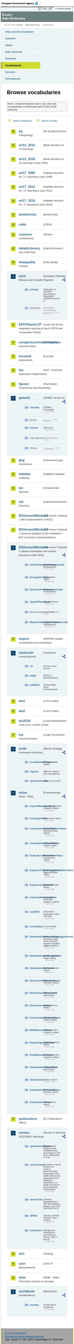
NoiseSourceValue (36, 1005)
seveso (24, 1132)
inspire (24, 638)
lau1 (22, 701)
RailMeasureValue (36, 1030)
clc (31, 666)
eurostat (25, 356)
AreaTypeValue (36, 818)
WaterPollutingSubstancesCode (36, 622)
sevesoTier (36, 1199)
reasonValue (36, 1164)
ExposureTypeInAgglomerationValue (36, 870)
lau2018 (24, 721)
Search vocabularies (22, 121)
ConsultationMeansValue (36, 843)
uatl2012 (35, 684)
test (21, 1253)
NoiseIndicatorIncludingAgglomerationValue (36, 936)
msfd (22, 748)
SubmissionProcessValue (36, 1089)
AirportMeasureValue (36, 806)
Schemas (10, 58)
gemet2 (24, 397)
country (34, 1304)
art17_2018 (27, 200)
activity (34, 289)
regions (34, 771)
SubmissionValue (36, 1102)
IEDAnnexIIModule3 (31, 529)
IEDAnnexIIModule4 (31, 547)
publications (28, 1118)
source (34, 427)
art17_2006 (27, 173)
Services (10, 72)
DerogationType (36, 577)
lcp (21, 734)
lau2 (22, 711)
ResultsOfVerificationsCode (36, 589)
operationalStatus (36, 1146)
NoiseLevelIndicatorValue (36, 980)
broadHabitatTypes (36, 762)
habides (25, 474)
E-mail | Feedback (15, 1332)
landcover (26, 652)
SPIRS (33, 1215)
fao (21, 370)
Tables (9, 45)
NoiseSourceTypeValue (36, 992)
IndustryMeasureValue (36, 897)
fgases (24, 384)
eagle (33, 675)
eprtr (22, 276)
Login (44, 8)
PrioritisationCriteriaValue (36, 1017)
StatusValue (36, 1079)
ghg (21, 460)
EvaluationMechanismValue (36, 855)
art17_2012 (27, 186)
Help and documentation (19, 31)
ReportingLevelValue (36, 1042)
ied (21, 501)
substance (36, 1230)
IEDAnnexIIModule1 (31, 515)
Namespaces (13, 78)
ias (21, 488)
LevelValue (36, 926)
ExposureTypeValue (36, 884)
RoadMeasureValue (36, 1054)
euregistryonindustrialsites (31, 342)
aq (20, 131)
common (25, 234)
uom (22, 1263)
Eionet (20, 25)
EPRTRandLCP (30, 324)
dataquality (27, 262)
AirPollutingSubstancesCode (36, 564)
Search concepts (49, 121)
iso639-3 (35, 911)
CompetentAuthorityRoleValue (36, 828)
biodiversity (28, 214)
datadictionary (29, 248)
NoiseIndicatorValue (36, 968)
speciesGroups (36, 780)
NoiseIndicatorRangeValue (36, 955)
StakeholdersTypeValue (36, 1067)
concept (34, 407)
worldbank (27, 1291)
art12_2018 (27, 159)
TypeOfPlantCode (36, 601)
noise (23, 792)
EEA (21, 3)
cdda (22, 224)
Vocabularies (13, 65)
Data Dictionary (32, 25)
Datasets (10, 38)
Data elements (13, 51)
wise (22, 1277)
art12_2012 (27, 145)
